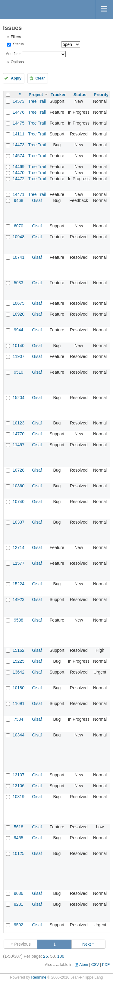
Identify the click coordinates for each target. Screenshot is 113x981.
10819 (18, 796)
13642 (18, 672)
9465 (18, 837)
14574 (18, 155)
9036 (18, 893)
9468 (18, 200)
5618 (18, 826)
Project (36, 94)
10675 (18, 303)
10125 (18, 853)
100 (60, 956)
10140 (18, 345)
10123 (18, 423)
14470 (18, 172)
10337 (18, 522)
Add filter (13, 54)
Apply (16, 78)
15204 (18, 397)
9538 (18, 620)
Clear (40, 78)
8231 (18, 904)
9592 (18, 924)
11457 (18, 444)
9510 (18, 372)
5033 (18, 282)
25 (45, 956)
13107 (18, 774)
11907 (18, 356)
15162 (18, 650)
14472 (18, 178)
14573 (18, 101)
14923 (18, 599)
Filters (16, 37)
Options (17, 62)
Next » (88, 944)
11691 (18, 703)
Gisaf (37, 200)
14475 (18, 123)
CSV (95, 965)
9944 (18, 329)
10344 (18, 735)
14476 (18, 112)
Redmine (38, 977)
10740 (18, 501)
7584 (18, 719)
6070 (18, 225)
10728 (18, 470)
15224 (18, 583)
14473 (18, 144)
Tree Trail (37, 101)
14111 (18, 134)
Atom (83, 965)
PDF (106, 965)
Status (18, 44)
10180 (18, 687)
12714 (18, 547)
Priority (101, 94)
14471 (18, 194)
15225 (18, 661)
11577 (18, 563)
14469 (18, 166)
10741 (18, 257)
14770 (18, 433)
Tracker (58, 94)
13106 (18, 785)
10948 (18, 236)
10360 (18, 485)
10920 (18, 314)
